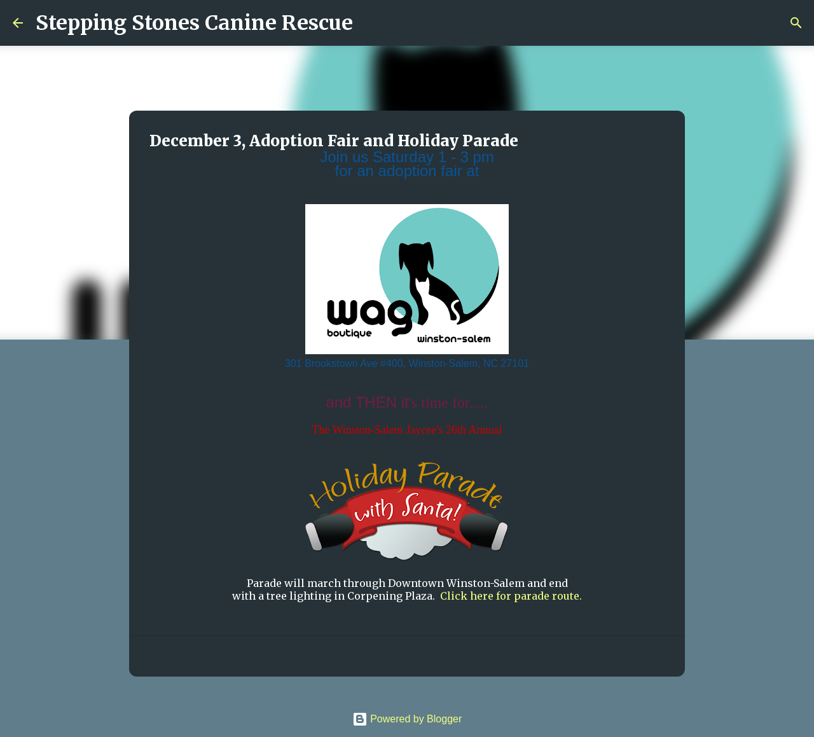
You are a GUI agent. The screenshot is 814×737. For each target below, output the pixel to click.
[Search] (370, 23)
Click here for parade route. (511, 595)
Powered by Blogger (407, 718)
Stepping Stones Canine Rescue (194, 23)
